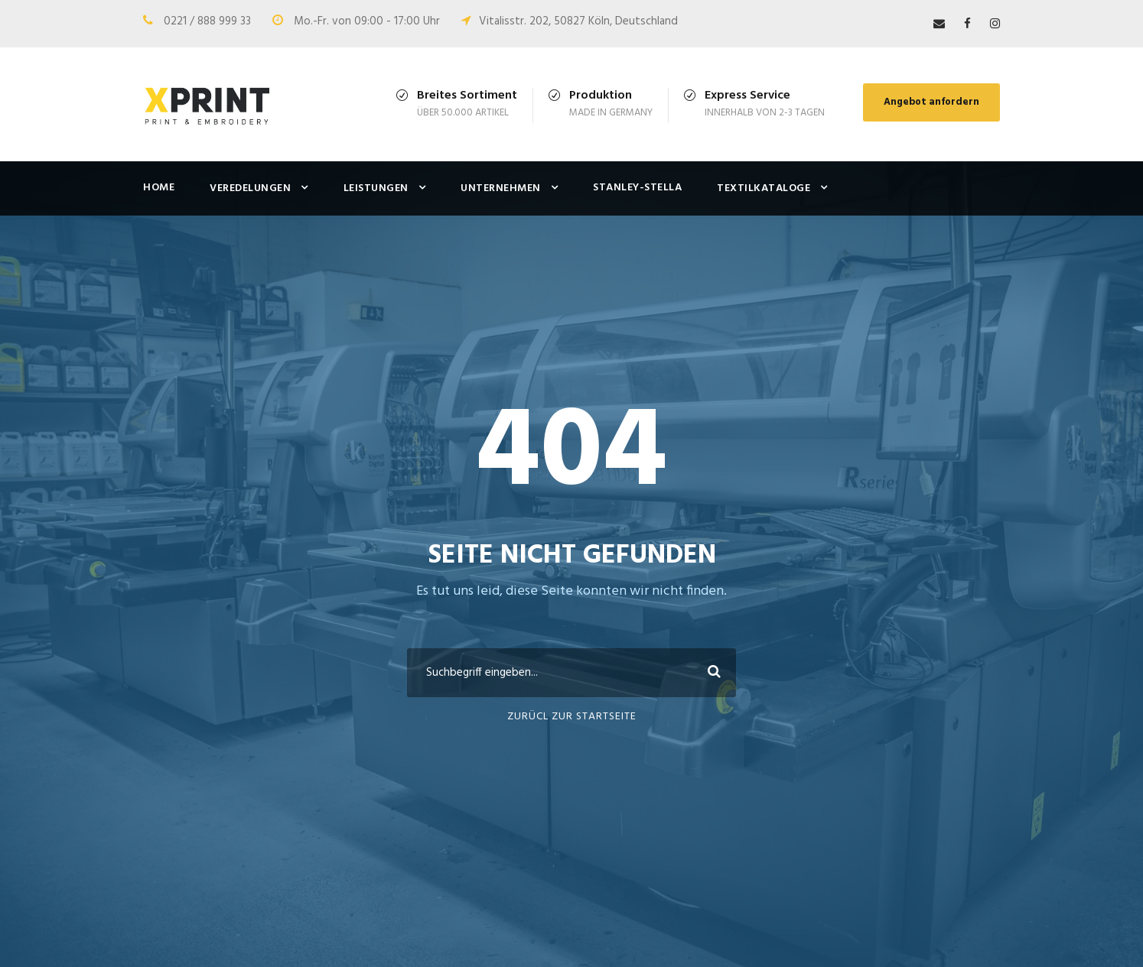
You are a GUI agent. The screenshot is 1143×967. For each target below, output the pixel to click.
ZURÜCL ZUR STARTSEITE (572, 716)
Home (158, 187)
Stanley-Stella (637, 187)
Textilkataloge (763, 188)
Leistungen (376, 188)
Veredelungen (250, 188)
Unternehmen (501, 188)
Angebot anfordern (931, 102)
